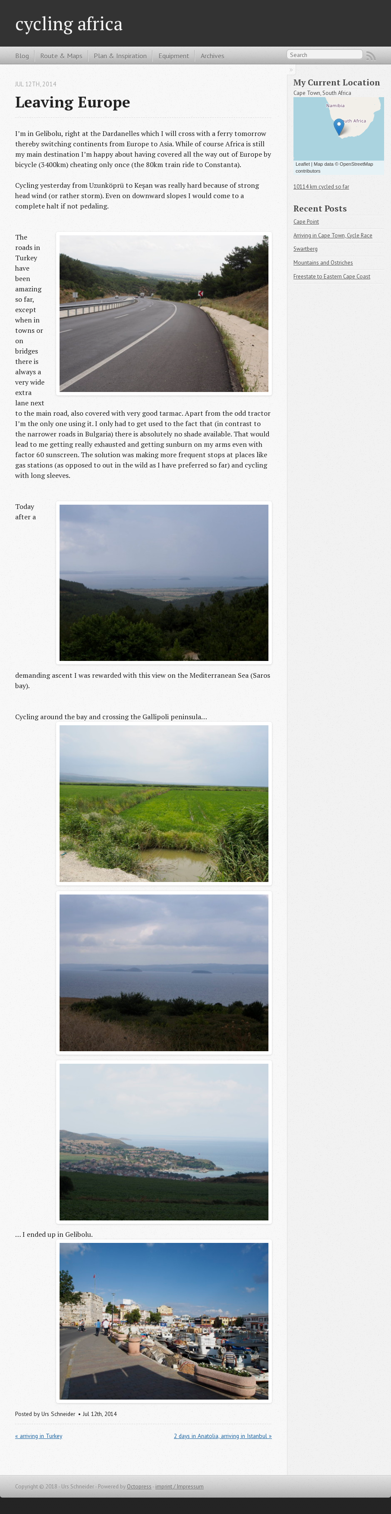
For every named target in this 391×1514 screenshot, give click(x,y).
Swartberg (305, 249)
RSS (371, 56)
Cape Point (306, 221)
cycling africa (69, 23)
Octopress (139, 1486)
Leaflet (303, 164)
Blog (22, 55)
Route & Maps (61, 55)
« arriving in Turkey (38, 1436)
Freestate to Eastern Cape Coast (331, 276)
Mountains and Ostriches (323, 262)
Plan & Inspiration (120, 55)
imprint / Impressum (179, 1486)
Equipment (173, 55)
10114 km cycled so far (321, 186)
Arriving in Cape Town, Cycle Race (332, 235)
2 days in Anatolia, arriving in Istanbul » (223, 1436)
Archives (212, 55)
